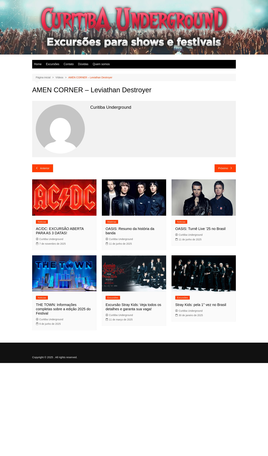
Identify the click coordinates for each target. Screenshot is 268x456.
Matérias (111, 221)
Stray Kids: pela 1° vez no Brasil (200, 305)
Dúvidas (83, 64)
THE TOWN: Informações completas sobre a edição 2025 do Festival (63, 309)
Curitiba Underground (49, 239)
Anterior (42, 168)
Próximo (225, 168)
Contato (69, 64)
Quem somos (101, 64)
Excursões (52, 64)
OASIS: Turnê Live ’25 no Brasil (200, 229)
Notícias (42, 221)
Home (38, 64)
